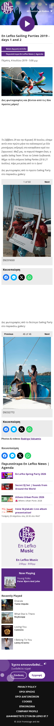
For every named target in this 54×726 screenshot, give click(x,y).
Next (46, 181)
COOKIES (27, 701)
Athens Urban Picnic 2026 (29, 497)
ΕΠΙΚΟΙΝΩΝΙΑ (27, 706)
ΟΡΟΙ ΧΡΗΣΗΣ (27, 691)
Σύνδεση (19, 675)
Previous (7, 333)
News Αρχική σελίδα (16, 48)
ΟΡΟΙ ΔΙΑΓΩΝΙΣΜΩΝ (27, 696)
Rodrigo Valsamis (31, 438)
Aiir (38, 721)
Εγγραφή (37, 675)
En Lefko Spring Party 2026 (30, 473)
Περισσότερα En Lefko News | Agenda (24, 54)
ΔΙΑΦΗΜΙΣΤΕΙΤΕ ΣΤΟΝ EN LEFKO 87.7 (27, 716)
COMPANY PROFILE (27, 711)
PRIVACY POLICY (27, 686)
